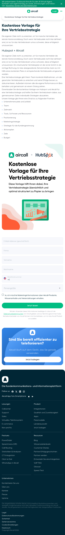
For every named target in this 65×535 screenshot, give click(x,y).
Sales (4, 416)
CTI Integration (8, 455)
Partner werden (40, 455)
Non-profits (7, 428)
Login (54, 11)
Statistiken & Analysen (11, 452)
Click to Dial (7, 459)
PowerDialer (7, 440)
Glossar (37, 467)
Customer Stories (41, 448)
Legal (4, 512)
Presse (4, 494)
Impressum (6, 528)
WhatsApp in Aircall (10, 463)
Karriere (5, 491)
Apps (36, 416)
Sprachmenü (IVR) (9, 444)
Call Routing (7, 448)
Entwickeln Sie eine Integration (47, 459)
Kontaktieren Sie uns (10, 483)
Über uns (5, 487)
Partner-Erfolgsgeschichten (45, 452)
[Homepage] (32, 11)
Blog (36, 440)
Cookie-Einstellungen (10, 525)
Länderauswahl (40, 424)
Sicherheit (6, 519)
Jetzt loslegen (32, 364)
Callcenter (6, 409)
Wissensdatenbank (42, 444)
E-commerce (7, 424)
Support (5, 413)
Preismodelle (39, 420)
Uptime (5, 498)
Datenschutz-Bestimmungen (13, 516)
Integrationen (39, 409)
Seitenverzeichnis (9, 522)
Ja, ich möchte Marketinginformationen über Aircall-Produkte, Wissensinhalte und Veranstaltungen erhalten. (29, 296)
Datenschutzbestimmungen (13, 314)
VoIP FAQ (38, 463)
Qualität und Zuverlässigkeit (46, 413)
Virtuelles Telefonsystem (12, 420)
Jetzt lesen (32, 305)
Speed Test (39, 470)
